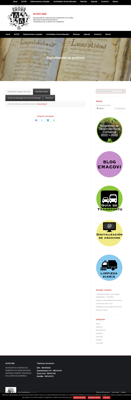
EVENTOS (99, 333)
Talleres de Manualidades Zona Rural (109, 300)
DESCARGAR (42, 104)
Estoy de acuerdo (79, 397)
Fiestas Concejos (102, 310)
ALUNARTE (33, 392)
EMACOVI (99, 327)
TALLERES (99, 343)
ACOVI (98, 324)
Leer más (106, 397)
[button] (100, 108)
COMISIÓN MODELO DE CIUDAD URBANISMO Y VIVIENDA (107, 296)
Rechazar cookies (94, 397)
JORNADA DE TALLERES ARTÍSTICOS (109, 307)
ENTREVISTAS (101, 330)
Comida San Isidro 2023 (104, 303)
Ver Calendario (120, 108)
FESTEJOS (99, 336)
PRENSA (99, 340)
